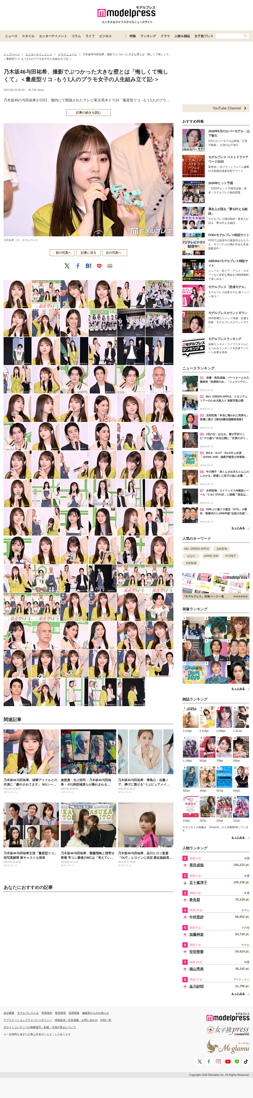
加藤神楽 (196, 934)
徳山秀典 (196, 969)
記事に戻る (88, 252)
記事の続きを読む (88, 112)
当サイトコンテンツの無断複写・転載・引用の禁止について (40, 1027)
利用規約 (47, 1013)
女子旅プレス (203, 36)
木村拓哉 (191, 563)
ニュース (11, 36)
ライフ (90, 36)
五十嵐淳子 (198, 882)
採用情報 (74, 1013)
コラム (76, 36)
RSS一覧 (106, 1020)
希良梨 (194, 900)
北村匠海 (221, 548)
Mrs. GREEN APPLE (196, 548)
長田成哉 (196, 865)
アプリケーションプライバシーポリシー (28, 1020)
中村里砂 (196, 917)
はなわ (191, 556)
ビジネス (105, 36)
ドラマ (165, 36)
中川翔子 (230, 556)
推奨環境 (60, 1013)
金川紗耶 (196, 986)
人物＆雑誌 (182, 36)
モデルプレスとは (28, 1013)
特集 (133, 36)
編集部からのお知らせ (95, 1013)
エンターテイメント (53, 36)
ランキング (148, 36)
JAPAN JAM (211, 556)
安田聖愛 (196, 952)
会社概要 (9, 1013)
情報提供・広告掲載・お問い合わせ (76, 1020)
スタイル (28, 36)
